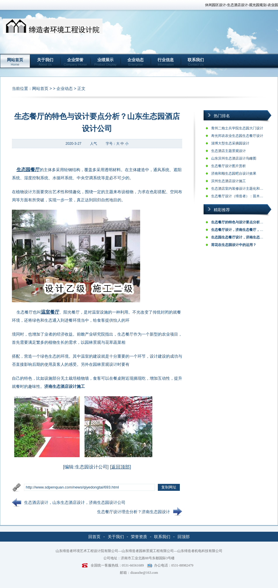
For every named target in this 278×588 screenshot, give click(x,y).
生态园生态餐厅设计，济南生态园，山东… (244, 237)
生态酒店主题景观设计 (228, 151)
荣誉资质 (139, 536)
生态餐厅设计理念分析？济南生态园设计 (133, 511)
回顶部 (184, 536)
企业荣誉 (75, 61)
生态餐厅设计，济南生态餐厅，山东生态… (244, 230)
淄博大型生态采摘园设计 (230, 143)
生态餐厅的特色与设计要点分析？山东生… (244, 222)
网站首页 (15, 61)
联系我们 (196, 61)
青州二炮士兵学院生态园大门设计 (237, 128)
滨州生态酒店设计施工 (228, 181)
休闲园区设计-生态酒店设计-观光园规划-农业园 (241, 5)
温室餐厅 (50, 312)
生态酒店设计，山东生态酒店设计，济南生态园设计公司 (74, 502)
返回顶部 (120, 466)
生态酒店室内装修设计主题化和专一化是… (244, 189)
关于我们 (45, 61)
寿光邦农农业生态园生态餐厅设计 (237, 136)
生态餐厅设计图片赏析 (228, 166)
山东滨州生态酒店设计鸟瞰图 (233, 158)
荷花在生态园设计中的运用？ (233, 245)
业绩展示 (105, 61)
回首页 (94, 536)
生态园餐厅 (28, 169)
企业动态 (135, 61)
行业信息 (166, 61)
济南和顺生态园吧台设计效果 (233, 173)
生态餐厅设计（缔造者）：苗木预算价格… (244, 196)
